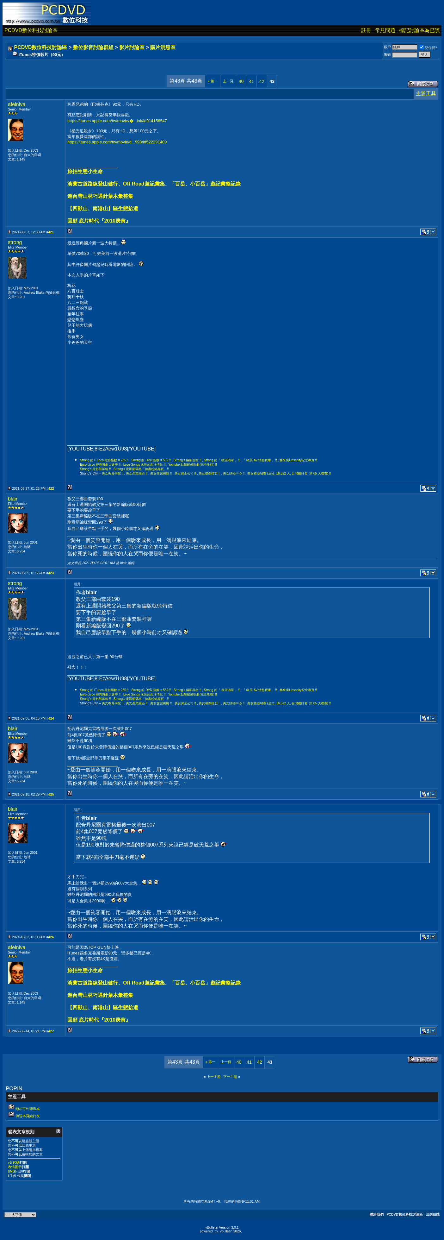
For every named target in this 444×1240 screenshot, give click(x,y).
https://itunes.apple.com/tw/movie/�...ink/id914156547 (117, 120)
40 (241, 81)
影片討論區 (132, 47)
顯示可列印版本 (27, 1109)
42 (261, 81)
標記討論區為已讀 (419, 30)
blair (12, 498)
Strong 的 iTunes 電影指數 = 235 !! (104, 460)
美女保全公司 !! (185, 473)
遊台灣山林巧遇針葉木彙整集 (100, 196)
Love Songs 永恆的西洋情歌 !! (144, 464)
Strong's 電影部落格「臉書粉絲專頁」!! (141, 469)
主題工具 (426, 93)
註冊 (366, 30)
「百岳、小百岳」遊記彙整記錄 (205, 183)
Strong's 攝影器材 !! (187, 460)
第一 (213, 81)
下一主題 (230, 1077)
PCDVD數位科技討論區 (31, 30)
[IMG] (12, 1171)
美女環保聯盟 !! (209, 473)
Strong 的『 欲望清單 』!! (222, 460)
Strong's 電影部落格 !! (95, 469)
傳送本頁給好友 (27, 1116)
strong (15, 242)
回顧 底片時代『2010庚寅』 (99, 220)
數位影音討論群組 (93, 47)
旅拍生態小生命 (85, 171)
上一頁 (228, 81)
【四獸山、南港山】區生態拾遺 (102, 208)
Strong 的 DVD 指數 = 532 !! (151, 460)
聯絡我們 (377, 1214)
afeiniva (16, 104)
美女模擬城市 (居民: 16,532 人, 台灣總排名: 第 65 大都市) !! (289, 473)
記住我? (428, 48)
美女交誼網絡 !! (161, 473)
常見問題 (385, 30)
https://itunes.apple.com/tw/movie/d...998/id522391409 (117, 142)
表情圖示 (15, 1167)
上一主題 (214, 1077)
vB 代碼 (14, 1162)
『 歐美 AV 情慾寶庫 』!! (259, 460)
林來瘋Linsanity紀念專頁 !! (298, 460)
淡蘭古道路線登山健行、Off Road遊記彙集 (116, 183)
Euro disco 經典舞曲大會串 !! (100, 464)
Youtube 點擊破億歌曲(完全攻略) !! (192, 464)
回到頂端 (433, 1214)
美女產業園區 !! (136, 473)
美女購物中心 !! (233, 473)
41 (251, 81)
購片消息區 (163, 47)
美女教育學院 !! (112, 473)
